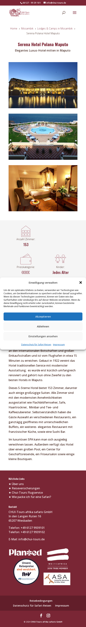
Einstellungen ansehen (43, 336)
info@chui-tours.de (31, 539)
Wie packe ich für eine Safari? (31, 497)
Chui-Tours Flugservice (27, 493)
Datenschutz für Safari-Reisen (36, 344)
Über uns (18, 484)
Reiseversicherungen (26, 488)
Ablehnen (43, 326)
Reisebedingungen (41, 600)
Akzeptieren (43, 316)
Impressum (59, 344)
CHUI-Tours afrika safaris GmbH (46, 622)
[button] (80, 282)
